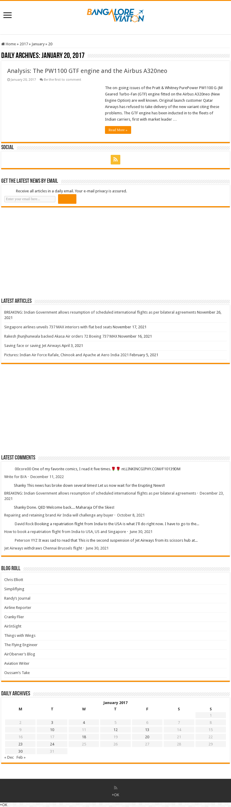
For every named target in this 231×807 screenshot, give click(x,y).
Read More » (118, 130)
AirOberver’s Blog (19, 654)
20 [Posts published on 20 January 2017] (147, 737)
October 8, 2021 (131, 515)
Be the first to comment (62, 80)
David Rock (24, 524)
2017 (24, 44)
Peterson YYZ (26, 540)
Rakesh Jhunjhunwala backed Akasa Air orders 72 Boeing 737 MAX (60, 336)
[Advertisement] (46, 252)
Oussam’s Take (17, 672)
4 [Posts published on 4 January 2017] (84, 722)
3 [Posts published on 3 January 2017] (52, 722)
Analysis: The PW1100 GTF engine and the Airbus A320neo (87, 70)
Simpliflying (14, 589)
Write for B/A (15, 476)
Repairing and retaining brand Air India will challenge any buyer (58, 515)
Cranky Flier (14, 617)
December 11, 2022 (47, 476)
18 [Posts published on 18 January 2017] (84, 737)
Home (8, 44)
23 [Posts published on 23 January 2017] (20, 744)
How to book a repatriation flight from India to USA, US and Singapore (65, 531)
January (38, 44)
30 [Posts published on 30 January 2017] (20, 751)
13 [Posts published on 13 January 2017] (147, 729)
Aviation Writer (16, 663)
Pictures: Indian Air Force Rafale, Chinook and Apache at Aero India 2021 (66, 355)
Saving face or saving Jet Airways (32, 345)
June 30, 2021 (141, 531)
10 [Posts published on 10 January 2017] (52, 729)
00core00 (23, 469)
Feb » (21, 757)
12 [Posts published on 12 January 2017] (115, 729)
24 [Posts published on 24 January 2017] (52, 744)
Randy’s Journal (17, 598)
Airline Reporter (17, 607)
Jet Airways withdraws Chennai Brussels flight (43, 548)
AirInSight (12, 626)
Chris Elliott (13, 579)
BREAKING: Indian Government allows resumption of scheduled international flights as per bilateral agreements (100, 312)
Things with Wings (19, 635)
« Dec (9, 757)
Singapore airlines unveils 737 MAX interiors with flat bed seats (58, 327)
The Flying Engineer (21, 645)
